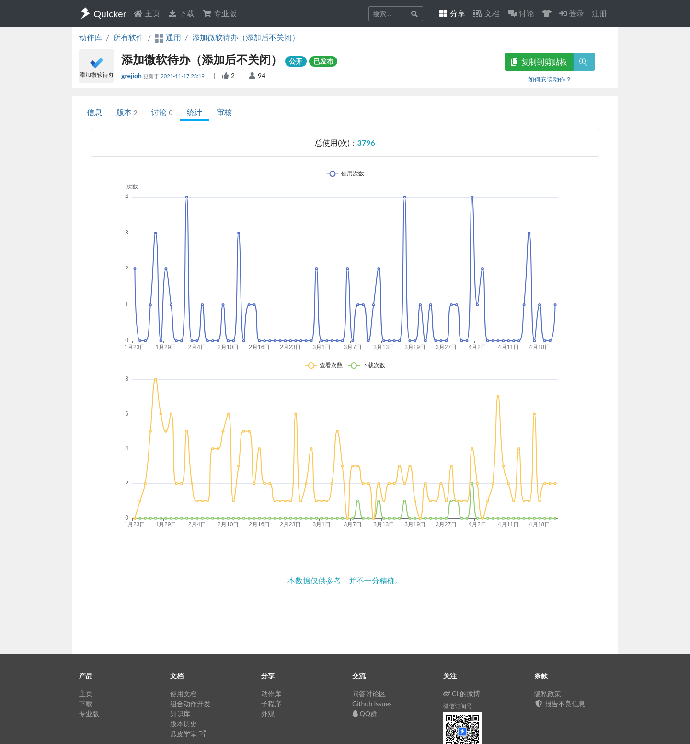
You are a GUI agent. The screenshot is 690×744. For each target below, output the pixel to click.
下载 (181, 13)
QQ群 (364, 713)
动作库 (90, 37)
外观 (268, 713)
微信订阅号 (457, 705)
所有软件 (128, 37)
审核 (224, 111)
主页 (146, 13)
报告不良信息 (559, 703)
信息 (94, 111)
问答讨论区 (369, 693)
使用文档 (183, 693)
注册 (599, 13)
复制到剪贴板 (539, 61)
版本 (126, 111)
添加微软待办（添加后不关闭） (245, 37)
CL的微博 (461, 693)
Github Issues (372, 703)
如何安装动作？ (550, 79)
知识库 (180, 713)
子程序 (271, 703)
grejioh (132, 75)
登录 (571, 13)
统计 (194, 111)
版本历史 (183, 724)
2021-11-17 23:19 (183, 76)
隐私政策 (547, 693)
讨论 (161, 111)
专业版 (219, 13)
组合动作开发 (190, 703)
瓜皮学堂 (188, 734)
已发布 (323, 61)
